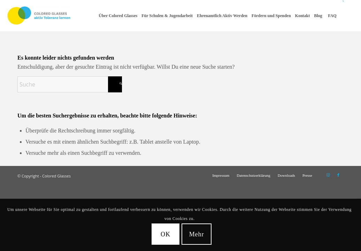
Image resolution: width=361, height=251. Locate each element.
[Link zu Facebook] (338, 175)
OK (165, 234)
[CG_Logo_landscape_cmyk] (38, 15)
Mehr (196, 234)
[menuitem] (118, 15)
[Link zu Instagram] (328, 175)
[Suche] (343, 15)
